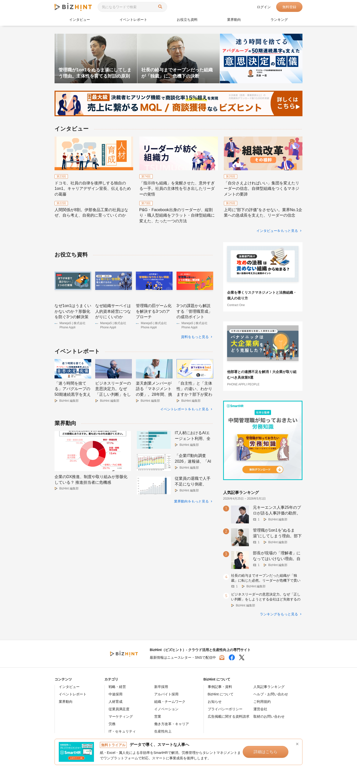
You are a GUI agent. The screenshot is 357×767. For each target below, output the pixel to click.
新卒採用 (161, 687)
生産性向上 (163, 731)
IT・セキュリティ (122, 731)
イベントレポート (133, 20)
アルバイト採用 (166, 694)
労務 (112, 724)
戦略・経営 (117, 687)
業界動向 (234, 20)
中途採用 (115, 694)
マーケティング (121, 716)
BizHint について (221, 694)
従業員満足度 (119, 709)
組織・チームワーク (169, 702)
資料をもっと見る (195, 337)
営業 (157, 716)
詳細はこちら (265, 752)
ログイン (264, 7)
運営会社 (260, 709)
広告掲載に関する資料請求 (228, 716)
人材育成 (115, 702)
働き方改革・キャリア (171, 724)
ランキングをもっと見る (279, 614)
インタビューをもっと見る (277, 231)
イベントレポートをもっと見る (184, 409)
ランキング (279, 20)
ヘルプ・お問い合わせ (270, 694)
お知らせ (215, 702)
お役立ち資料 (187, 20)
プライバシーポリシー (225, 709)
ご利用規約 (262, 702)
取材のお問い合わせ (269, 716)
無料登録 (289, 7)
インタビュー (79, 20)
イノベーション (166, 709)
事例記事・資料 (220, 687)
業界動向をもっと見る (191, 501)
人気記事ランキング (269, 687)
